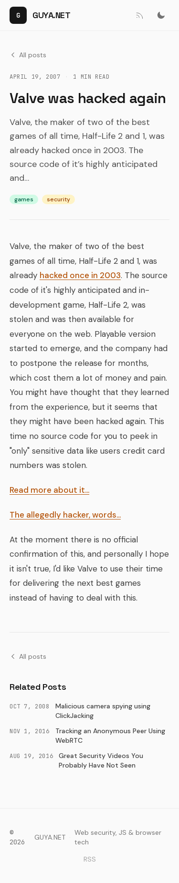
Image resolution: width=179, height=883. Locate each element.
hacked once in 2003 (80, 275)
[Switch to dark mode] (160, 15)
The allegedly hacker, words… (65, 514)
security (58, 199)
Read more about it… (49, 490)
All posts (28, 55)
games (23, 199)
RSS (90, 859)
